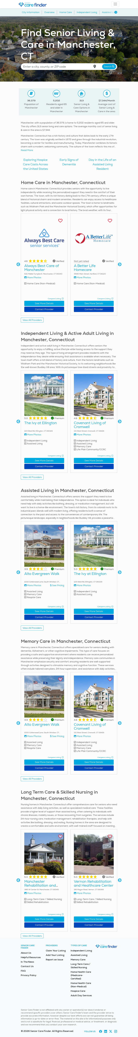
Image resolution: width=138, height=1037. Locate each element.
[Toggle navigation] (115, 4)
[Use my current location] (95, 66)
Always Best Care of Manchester (41, 267)
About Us (26, 952)
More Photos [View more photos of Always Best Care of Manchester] (32, 277)
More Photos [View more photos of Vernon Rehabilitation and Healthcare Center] (82, 893)
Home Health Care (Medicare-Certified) (81, 975)
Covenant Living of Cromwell (90, 424)
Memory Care (78, 959)
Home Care (65, 12)
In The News (27, 961)
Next (120, 264)
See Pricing (57, 585)
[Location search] (69, 66)
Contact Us (27, 966)
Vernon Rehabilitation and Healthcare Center (93, 883)
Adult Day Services (81, 995)
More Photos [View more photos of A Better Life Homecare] (82, 277)
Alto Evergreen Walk (41, 573)
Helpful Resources (31, 957)
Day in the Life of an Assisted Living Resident (102, 164)
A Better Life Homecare (85, 267)
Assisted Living (110, 12)
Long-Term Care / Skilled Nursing (80, 966)
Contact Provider (44, 309)
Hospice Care (78, 990)
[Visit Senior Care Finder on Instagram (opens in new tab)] (115, 1031)
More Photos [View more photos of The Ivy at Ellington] (32, 434)
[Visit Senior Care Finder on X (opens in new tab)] (110, 1031)
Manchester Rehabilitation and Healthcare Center (40, 885)
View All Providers (32, 320)
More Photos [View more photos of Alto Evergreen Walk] (32, 585)
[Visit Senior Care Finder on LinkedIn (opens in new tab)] (105, 1031)
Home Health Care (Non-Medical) (81, 985)
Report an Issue (54, 959)
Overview (49, 12)
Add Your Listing (55, 955)
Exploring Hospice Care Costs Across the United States (35, 164)
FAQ (23, 970)
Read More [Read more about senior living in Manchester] (27, 150)
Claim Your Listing (56, 950)
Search (109, 66)
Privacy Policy (28, 975)
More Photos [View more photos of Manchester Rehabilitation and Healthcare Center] (32, 893)
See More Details (44, 303)
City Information (30, 12)
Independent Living (87, 12)
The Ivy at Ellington (40, 422)
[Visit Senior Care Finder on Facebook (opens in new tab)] (100, 1031)
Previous (18, 264)
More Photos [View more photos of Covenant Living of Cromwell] (82, 434)
